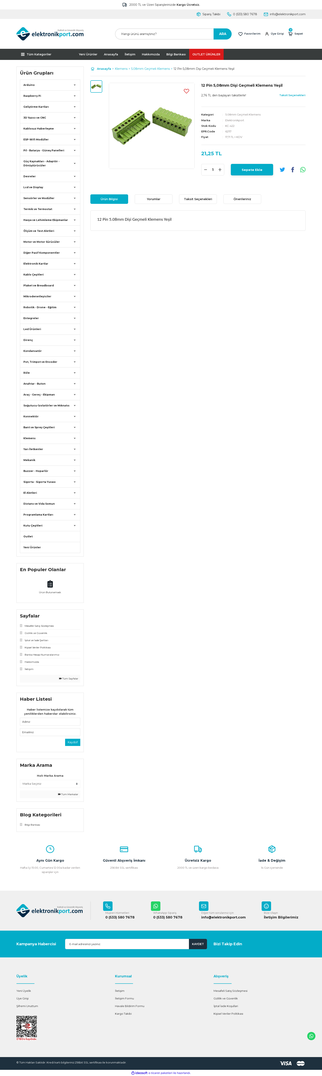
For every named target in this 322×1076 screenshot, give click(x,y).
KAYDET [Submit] (198, 944)
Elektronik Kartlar (35, 263)
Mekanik (29, 460)
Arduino (29, 84)
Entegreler (31, 318)
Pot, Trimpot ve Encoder (40, 361)
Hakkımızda (151, 54)
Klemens (29, 438)
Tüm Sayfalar (68, 678)
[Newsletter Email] (136, 944)
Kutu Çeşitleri (33, 525)
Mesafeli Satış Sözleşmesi (230, 991)
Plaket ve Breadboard (38, 285)
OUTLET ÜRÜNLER (206, 54)
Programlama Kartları (38, 514)
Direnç (28, 340)
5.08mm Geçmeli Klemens (243, 114)
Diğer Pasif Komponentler (41, 252)
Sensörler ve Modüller (38, 198)
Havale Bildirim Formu (129, 1006)
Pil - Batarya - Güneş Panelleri (43, 150)
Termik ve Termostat (37, 209)
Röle (26, 372)
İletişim (130, 54)
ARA (222, 34)
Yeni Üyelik (23, 991)
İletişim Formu (124, 998)
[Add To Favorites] (186, 91)
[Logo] (50, 34)
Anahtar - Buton (34, 383)
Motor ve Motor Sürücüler (41, 241)
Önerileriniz (242, 199)
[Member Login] (275, 34)
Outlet (28, 536)
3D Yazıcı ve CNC (34, 117)
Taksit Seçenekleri (198, 199)
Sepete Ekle (252, 169)
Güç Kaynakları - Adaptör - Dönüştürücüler (41, 163)
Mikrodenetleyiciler (37, 296)
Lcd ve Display (33, 187)
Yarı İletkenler (33, 449)
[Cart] (296, 34)
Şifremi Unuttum (27, 1006)
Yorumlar (153, 199)
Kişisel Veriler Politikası (228, 1013)
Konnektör (31, 416)
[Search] (173, 34)
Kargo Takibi (123, 1013)
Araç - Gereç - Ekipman (39, 394)
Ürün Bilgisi (109, 199)
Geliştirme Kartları (36, 106)
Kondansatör (32, 350)
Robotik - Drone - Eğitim (39, 307)
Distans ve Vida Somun (39, 503)
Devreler (29, 176)
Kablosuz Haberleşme (38, 128)
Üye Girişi (22, 998)
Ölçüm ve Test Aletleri (38, 230)
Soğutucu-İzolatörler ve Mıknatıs (46, 405)
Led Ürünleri (32, 329)
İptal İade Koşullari (226, 1006)
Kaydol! (73, 742)
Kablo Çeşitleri (33, 274)
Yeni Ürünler (88, 54)
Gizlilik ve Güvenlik (226, 998)
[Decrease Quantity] (205, 169)
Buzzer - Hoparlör (35, 471)
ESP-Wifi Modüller (36, 139)
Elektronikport (235, 120)
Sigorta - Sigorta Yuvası (39, 481)
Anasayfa (111, 54)
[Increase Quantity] (220, 169)
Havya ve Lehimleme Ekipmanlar (45, 220)
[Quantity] (213, 169)
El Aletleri (30, 492)
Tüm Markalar (68, 794)
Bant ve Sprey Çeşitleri (39, 427)
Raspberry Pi (32, 95)
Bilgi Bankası (176, 54)
